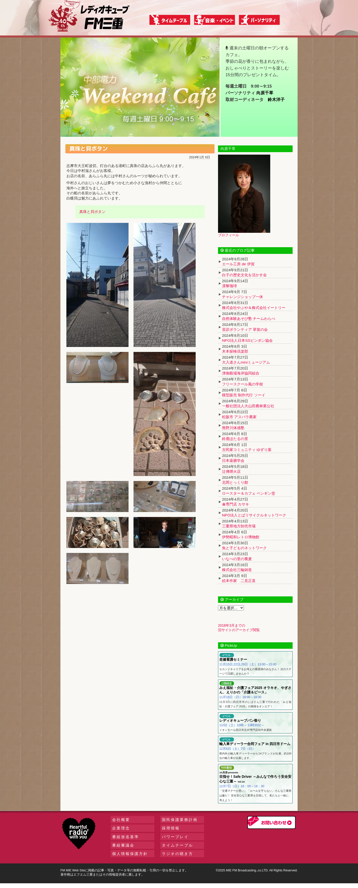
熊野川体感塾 (233, 428)
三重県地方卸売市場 (239, 526)
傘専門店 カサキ (235, 504)
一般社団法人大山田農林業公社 (248, 406)
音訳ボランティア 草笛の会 (245, 329)
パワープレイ (175, 837)
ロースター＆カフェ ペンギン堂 (248, 493)
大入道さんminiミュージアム (246, 362)
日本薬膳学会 (233, 460)
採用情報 (171, 828)
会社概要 (121, 820)
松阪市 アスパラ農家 (239, 417)
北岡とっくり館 (235, 482)
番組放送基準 (125, 837)
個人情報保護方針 (130, 854)
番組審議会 (123, 845)
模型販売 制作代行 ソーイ (243, 395)
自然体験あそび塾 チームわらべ (248, 318)
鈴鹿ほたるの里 (235, 439)
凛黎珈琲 (229, 286)
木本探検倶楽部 (235, 351)
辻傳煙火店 (231, 471)
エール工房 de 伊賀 (238, 264)
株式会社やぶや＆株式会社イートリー (253, 308)
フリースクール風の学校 (242, 384)
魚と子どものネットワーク (244, 548)
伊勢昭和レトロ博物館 (240, 537)
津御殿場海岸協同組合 (240, 373)
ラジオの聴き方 (177, 854)
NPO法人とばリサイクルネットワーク (254, 515)
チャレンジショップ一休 (242, 297)
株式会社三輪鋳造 (237, 570)
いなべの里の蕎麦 (237, 559)
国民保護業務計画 (180, 820)
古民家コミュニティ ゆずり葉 (246, 449)
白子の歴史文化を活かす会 (244, 275)
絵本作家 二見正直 (239, 581)
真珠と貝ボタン (92, 211)
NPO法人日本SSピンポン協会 (247, 340)
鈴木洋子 (276, 99)
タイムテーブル (177, 845)
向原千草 (264, 93)
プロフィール (228, 235)
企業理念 (121, 828)
